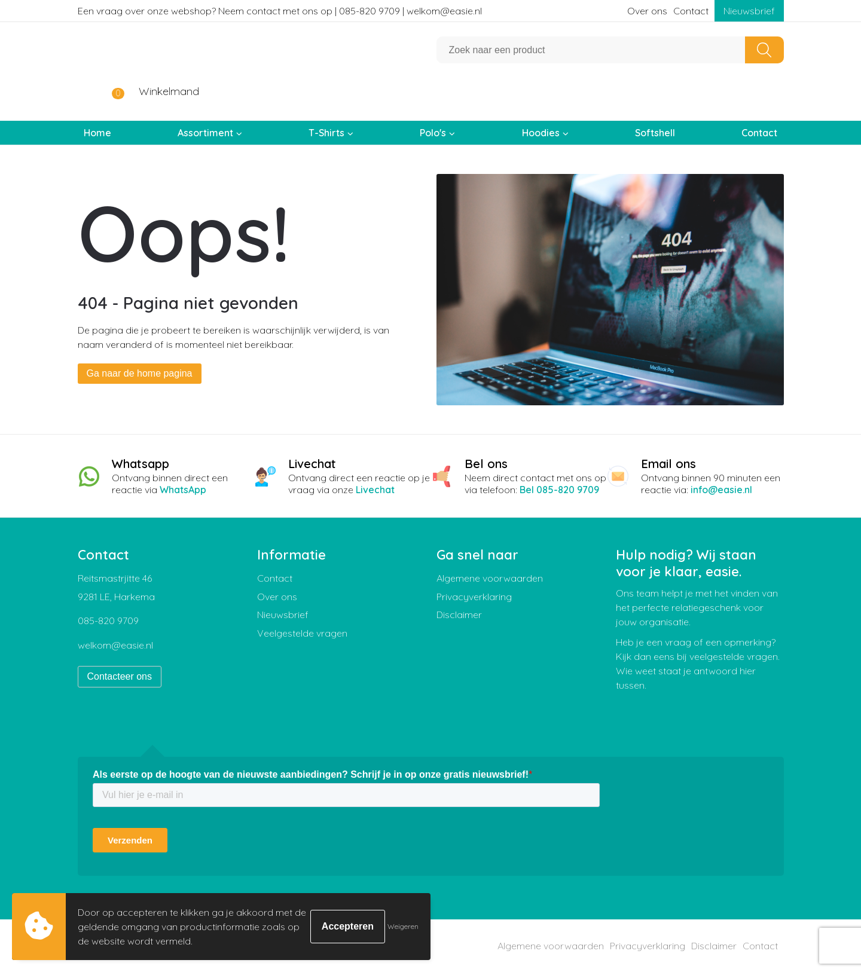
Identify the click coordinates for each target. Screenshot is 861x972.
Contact (691, 11)
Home (97, 133)
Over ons (647, 11)
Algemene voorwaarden (489, 578)
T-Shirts (326, 133)
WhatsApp (183, 490)
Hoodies (541, 133)
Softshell (655, 133)
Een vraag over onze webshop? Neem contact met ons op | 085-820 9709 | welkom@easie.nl (280, 11)
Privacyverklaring (474, 597)
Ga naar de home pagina (140, 373)
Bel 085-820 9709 (559, 490)
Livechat (375, 490)
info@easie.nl (721, 490)
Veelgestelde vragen (302, 633)
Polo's (433, 133)
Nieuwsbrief (749, 11)
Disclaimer (459, 615)
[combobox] (591, 49)
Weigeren (403, 926)
